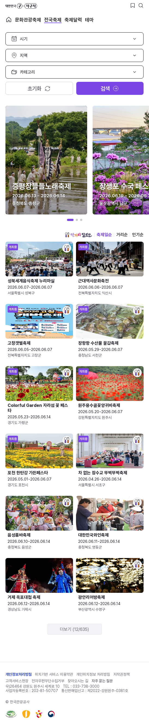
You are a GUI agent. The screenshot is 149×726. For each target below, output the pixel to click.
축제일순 (104, 234)
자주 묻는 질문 (102, 681)
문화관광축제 (28, 20)
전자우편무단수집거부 (48, 681)
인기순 (138, 234)
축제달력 (73, 20)
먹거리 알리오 (78, 235)
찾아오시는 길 (78, 681)
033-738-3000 (86, 686)
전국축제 (53, 20)
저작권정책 (121, 674)
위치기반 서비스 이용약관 (54, 674)
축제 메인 (8, 19)
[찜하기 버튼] (132, 5)
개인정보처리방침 (18, 674)
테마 (89, 20)
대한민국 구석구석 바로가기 (21, 6)
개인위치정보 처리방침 (93, 674)
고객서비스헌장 (16, 681)
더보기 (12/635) (74, 629)
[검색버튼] (141, 5)
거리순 (122, 234)
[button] (70, 220)
